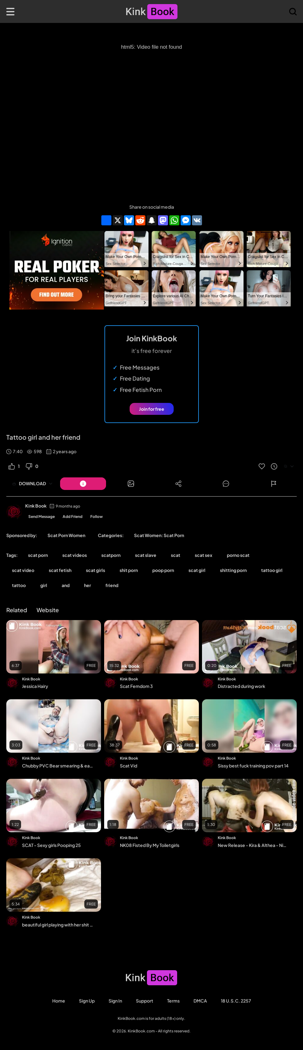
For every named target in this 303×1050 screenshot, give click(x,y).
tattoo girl (272, 570)
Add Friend (72, 516)
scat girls (95, 570)
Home (58, 1000)
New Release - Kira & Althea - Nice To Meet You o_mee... (253, 845)
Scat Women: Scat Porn (159, 535)
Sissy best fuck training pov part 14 (253, 765)
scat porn (38, 555)
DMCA (200, 1000)
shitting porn (233, 570)
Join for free (151, 409)
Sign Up (87, 1000)
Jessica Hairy (35, 686)
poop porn (163, 570)
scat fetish (60, 570)
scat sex (203, 555)
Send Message (41, 516)
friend (111, 585)
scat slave (145, 555)
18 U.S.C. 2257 (236, 1000)
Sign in (115, 1000)
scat (175, 555)
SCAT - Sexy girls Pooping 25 (51, 845)
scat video (23, 570)
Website (47, 609)
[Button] (83, 483)
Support (144, 1000)
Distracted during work (241, 686)
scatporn (111, 555)
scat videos (74, 555)
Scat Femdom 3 (136, 686)
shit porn (129, 570)
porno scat (238, 555)
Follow (96, 516)
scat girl (196, 570)
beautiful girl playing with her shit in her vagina (57, 924)
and (66, 585)
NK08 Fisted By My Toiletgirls (149, 845)
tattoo (19, 585)
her (87, 585)
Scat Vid (128, 765)
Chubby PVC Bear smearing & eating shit (57, 765)
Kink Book (36, 506)
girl (43, 585)
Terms (173, 1000)
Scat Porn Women (66, 535)
